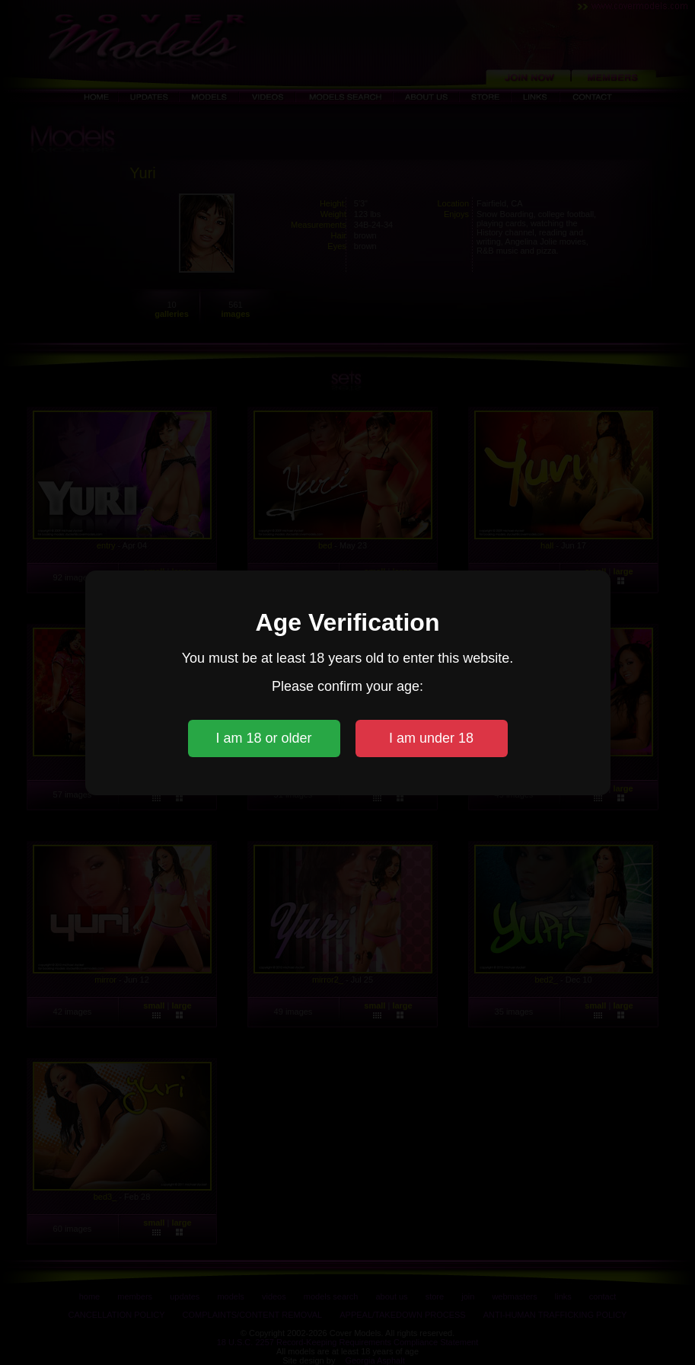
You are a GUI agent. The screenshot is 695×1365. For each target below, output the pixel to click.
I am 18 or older (263, 738)
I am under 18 (431, 738)
